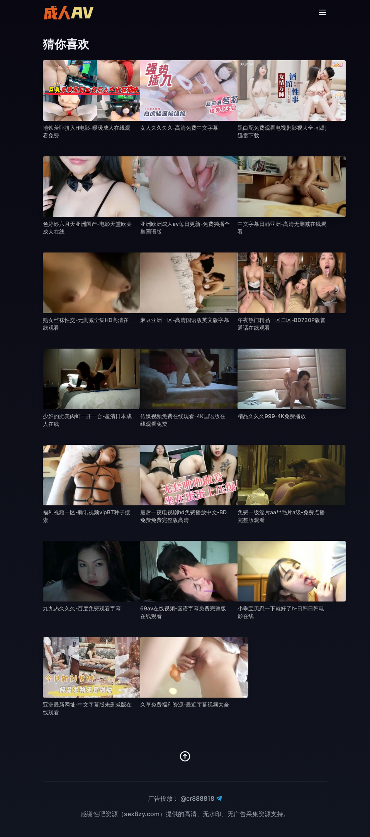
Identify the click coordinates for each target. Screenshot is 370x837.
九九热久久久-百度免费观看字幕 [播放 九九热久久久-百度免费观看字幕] (82, 608)
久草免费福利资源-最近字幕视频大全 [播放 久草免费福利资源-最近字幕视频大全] (184, 704)
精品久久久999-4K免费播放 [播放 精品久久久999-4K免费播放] (272, 416)
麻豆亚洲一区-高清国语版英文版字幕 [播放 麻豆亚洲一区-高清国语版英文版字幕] (184, 320)
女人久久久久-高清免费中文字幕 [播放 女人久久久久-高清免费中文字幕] (179, 127)
